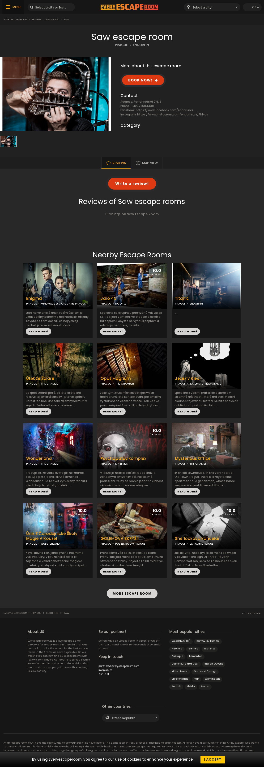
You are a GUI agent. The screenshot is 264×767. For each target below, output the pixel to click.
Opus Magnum (116, 378)
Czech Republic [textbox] (124, 718)
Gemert (193, 648)
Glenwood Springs (205, 671)
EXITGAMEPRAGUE (201, 544)
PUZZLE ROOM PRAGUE (130, 544)
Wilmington (212, 679)
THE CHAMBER (50, 384)
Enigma (34, 298)
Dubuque (177, 656)
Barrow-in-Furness (207, 641)
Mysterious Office (193, 458)
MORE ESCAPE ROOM (132, 593)
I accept (212, 759)
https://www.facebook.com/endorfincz (164, 110)
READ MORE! (38, 331)
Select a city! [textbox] (202, 7)
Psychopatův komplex (123, 458)
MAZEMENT (122, 464)
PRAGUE (121, 45)
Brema (205, 686)
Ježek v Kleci (187, 378)
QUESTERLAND (50, 544)
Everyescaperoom (15, 19)
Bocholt (176, 686)
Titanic (182, 298)
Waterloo (209, 648)
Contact (103, 674)
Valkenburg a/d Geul (185, 663)
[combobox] (212, 7)
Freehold (177, 648)
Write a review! (132, 183)
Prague (36, 19)
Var (196, 679)
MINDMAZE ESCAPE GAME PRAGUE (63, 303)
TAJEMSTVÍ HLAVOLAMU (205, 384)
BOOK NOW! (140, 80)
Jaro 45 (108, 298)
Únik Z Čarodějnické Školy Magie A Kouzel (51, 536)
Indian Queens (213, 663)
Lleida (191, 686)
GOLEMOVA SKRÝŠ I (119, 538)
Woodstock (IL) (181, 641)
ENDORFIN (141, 45)
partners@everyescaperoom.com (118, 666)
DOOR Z (120, 303)
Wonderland (39, 458)
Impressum (105, 670)
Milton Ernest (180, 671)
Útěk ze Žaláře (40, 378)
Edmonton (195, 656)
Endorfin (52, 19)
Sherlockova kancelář (197, 538)
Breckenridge (180, 679)
